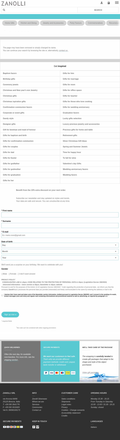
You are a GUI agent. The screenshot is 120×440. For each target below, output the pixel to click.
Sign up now (9, 315)
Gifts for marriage (71, 79)
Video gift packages (90, 373)
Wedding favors (70, 175)
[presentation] (19, 304)
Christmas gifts (10, 96)
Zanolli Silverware (39, 399)
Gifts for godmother (12, 169)
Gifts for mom (69, 85)
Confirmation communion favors (17, 107)
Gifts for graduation (11, 175)
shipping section (11, 360)
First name (7, 211)
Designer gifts (9, 124)
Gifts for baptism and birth (15, 135)
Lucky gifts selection (72, 118)
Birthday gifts (9, 79)
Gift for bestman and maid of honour (19, 130)
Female (13, 274)
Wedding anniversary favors (75, 169)
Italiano (94, 427)
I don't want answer (27, 274)
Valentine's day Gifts (72, 164)
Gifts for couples (10, 147)
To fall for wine (69, 158)
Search (98, 10)
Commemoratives (95, 23)
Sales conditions (68, 399)
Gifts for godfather (11, 164)
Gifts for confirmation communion (18, 141)
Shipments (65, 402)
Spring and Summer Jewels (75, 147)
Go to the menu (117, 3)
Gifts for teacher (70, 96)
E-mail (5, 232)
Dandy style (8, 118)
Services (35, 404)
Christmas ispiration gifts (14, 102)
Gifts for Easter (10, 158)
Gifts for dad (8, 152)
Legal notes (66, 404)
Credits (64, 416)
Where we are (38, 402)
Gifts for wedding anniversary (76, 107)
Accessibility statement (71, 413)
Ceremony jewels (10, 85)
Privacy (64, 407)
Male (5, 274)
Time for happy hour (72, 152)
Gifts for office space (72, 90)
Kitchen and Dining (29, 23)
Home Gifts (9, 23)
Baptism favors (10, 73)
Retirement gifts (70, 135)
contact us (63, 50)
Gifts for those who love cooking (77, 102)
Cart (109, 3)
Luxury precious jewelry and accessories (81, 124)
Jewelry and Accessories (53, 23)
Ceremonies (37, 407)
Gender (4, 269)
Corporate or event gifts (13, 113)
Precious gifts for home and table (78, 130)
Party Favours (76, 23)
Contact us (36, 410)
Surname (7, 221)
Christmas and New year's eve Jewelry (20, 90)
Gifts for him (68, 73)
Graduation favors (71, 113)
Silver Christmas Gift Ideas (75, 141)
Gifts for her (8, 181)
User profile (101, 3)
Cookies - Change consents (73, 410)
